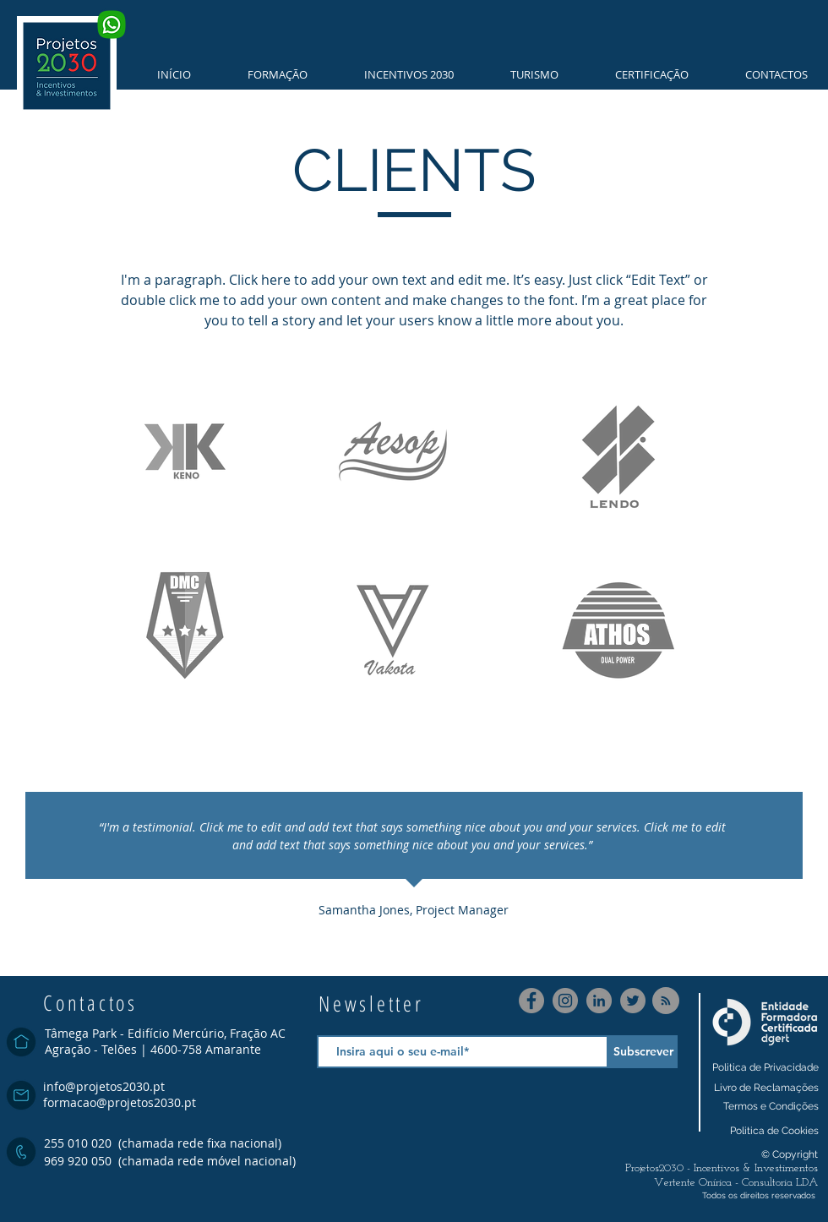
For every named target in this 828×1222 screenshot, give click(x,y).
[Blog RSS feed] (665, 1001)
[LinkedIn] (599, 1000)
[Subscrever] (643, 1051)
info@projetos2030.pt (104, 1086)
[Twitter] (633, 1000)
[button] (266, 75)
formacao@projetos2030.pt (119, 1102)
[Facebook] (531, 1000)
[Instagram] (565, 1000)
